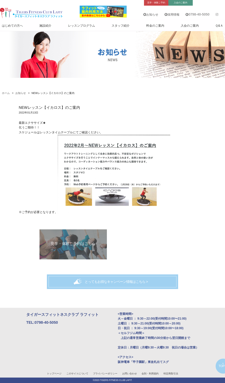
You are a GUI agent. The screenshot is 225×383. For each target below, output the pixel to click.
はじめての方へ (12, 25)
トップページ (54, 373)
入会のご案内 (190, 25)
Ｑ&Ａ (219, 25)
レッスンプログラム (81, 25)
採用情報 (173, 14)
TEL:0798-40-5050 (42, 322)
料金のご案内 (155, 25)
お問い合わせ (129, 373)
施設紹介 (45, 25)
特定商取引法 (171, 373)
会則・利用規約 (150, 373)
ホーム (6, 93)
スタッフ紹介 (121, 25)
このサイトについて (77, 373)
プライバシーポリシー (105, 373)
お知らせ (152, 14)
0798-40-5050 (198, 14)
